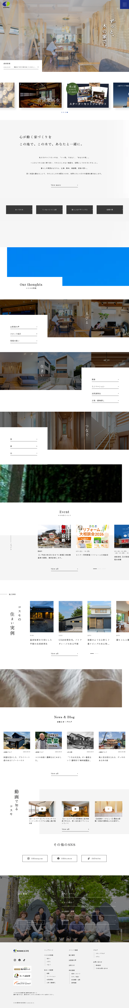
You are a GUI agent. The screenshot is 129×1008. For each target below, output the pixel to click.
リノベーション (51, 976)
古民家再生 (50, 979)
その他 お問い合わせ (102, 968)
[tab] (61, 112)
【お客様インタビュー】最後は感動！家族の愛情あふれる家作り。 (107, 819)
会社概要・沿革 (75, 980)
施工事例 (72, 955)
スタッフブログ (100, 953)
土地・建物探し (51, 983)
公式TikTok (94, 858)
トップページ (48, 950)
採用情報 (73, 983)
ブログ (95, 950)
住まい (49, 958)
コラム (98, 956)
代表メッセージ (75, 974)
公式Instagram (35, 858)
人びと (49, 961)
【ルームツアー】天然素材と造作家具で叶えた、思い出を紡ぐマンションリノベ (75, 821)
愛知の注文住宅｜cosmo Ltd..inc (25, 1002)
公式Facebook (64, 858)
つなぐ (49, 965)
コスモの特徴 (48, 955)
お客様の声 (72, 960)
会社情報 (72, 970)
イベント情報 (73, 950)
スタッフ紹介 (75, 977)
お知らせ (72, 965)
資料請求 (98, 965)
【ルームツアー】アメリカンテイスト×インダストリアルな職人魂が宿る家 (42, 821)
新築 (48, 973)
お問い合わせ (97, 962)
